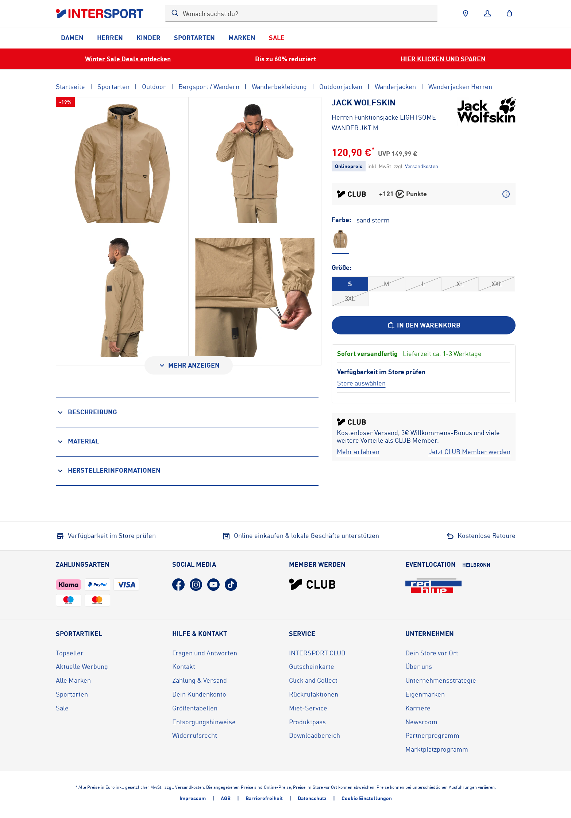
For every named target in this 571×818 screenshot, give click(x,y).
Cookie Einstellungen (367, 798)
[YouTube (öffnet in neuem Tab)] (213, 584)
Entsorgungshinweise (204, 722)
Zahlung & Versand (199, 680)
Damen (72, 38)
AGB (226, 798)
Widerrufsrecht (194, 735)
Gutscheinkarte (311, 666)
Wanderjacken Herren (460, 86)
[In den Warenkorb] (424, 325)
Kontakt (183, 666)
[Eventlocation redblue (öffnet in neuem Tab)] (433, 585)
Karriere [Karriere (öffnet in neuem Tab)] (418, 708)
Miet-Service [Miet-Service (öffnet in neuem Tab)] (308, 708)
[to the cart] (509, 13)
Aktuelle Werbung (82, 666)
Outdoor (154, 86)
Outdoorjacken (340, 86)
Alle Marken (73, 680)
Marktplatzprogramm (436, 749)
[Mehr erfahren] (358, 452)
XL (460, 284)
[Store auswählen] (361, 383)
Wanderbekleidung (279, 86)
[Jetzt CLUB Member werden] (469, 452)
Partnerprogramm (432, 735)
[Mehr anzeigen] (188, 365)
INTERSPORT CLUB (317, 653)
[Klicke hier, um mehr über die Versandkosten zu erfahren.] (421, 166)
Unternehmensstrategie (440, 680)
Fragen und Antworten (204, 653)
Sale (277, 38)
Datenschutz (312, 798)
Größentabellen (194, 708)
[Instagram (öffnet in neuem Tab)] (196, 584)
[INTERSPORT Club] (312, 584)
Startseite (70, 86)
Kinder (148, 38)
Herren (110, 38)
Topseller (70, 653)
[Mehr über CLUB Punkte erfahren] (506, 194)
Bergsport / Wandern (208, 86)
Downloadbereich (314, 735)
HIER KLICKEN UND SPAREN (443, 59)
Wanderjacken (395, 86)
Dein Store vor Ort (431, 653)
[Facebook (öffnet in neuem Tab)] (178, 584)
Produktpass (307, 722)
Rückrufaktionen (313, 694)
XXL (496, 284)
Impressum (193, 798)
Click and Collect (313, 680)
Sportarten (194, 38)
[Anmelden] (487, 13)
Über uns (418, 666)
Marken (241, 38)
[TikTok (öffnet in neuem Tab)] (231, 584)
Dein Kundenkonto (199, 694)
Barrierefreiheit (264, 798)
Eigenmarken (425, 694)
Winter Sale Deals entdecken (128, 59)
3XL (350, 298)
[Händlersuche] (465, 13)
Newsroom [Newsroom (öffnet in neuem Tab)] (421, 722)
